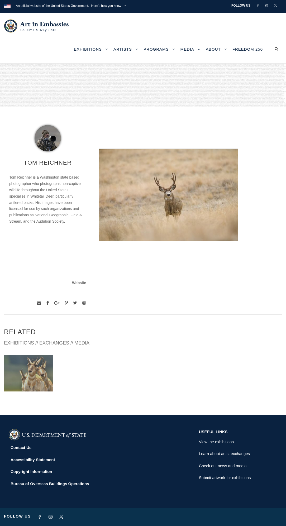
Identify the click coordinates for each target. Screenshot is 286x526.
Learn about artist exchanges (224, 453)
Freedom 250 (247, 49)
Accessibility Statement (33, 459)
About (213, 49)
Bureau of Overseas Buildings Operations (50, 483)
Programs (156, 49)
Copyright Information (31, 471)
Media (187, 49)
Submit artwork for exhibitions (225, 477)
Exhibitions (88, 49)
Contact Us (21, 447)
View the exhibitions (216, 441)
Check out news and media (223, 465)
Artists (122, 49)
